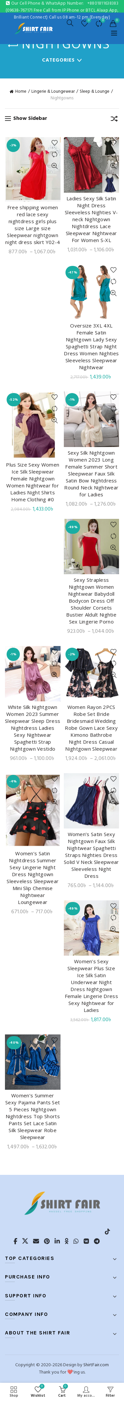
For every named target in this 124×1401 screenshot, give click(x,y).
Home (20, 91)
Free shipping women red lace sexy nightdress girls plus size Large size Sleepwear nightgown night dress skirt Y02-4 (32, 224)
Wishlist (88, 21)
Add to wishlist (55, 143)
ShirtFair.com (96, 1365)
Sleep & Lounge (94, 91)
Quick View (55, 166)
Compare (102, 21)
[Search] (70, 23)
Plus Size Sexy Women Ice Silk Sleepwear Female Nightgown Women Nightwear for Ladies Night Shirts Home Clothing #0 (32, 482)
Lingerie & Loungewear (53, 91)
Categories (58, 60)
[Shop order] (114, 119)
